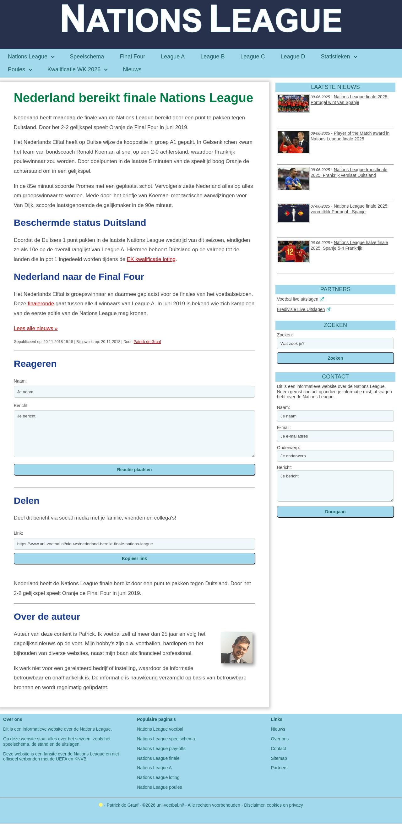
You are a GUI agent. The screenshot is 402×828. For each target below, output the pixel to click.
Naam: (20, 381)
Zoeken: (285, 334)
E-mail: (284, 427)
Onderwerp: (288, 447)
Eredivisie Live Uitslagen (301, 309)
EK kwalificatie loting (151, 259)
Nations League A (154, 767)
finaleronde (41, 304)
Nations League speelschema (166, 738)
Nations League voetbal (160, 729)
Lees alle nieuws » (36, 328)
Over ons (280, 738)
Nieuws (278, 729)
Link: (18, 533)
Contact (278, 748)
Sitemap (279, 758)
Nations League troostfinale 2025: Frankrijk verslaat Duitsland (349, 172)
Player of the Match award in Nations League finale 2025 (350, 136)
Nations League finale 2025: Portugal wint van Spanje (349, 99)
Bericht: (21, 405)
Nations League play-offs (161, 748)
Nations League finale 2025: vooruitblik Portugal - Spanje (349, 209)
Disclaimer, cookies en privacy (273, 805)
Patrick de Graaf (147, 342)
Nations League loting (158, 777)
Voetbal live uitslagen (297, 299)
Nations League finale (158, 758)
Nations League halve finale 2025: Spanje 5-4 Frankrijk (349, 245)
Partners (279, 767)
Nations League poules (159, 787)
